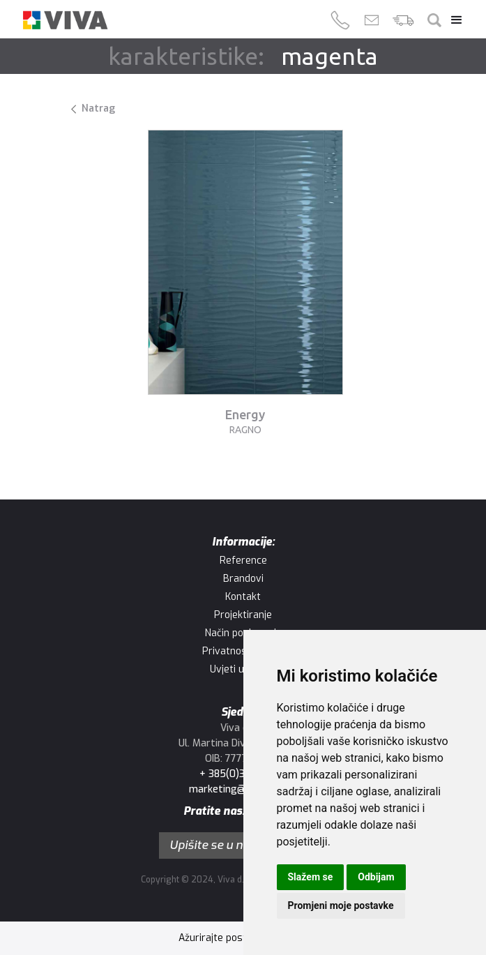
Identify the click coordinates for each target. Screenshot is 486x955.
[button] (453, 20)
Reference (243, 560)
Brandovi (243, 578)
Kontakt (243, 596)
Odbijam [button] (376, 876)
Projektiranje (243, 615)
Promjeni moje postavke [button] (341, 905)
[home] (65, 20)
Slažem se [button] (310, 876)
